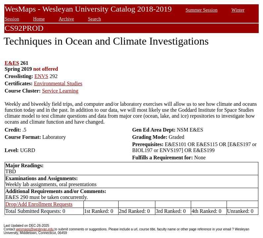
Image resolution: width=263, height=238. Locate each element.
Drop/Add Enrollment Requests (39, 204)
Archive (66, 18)
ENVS (41, 76)
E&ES (12, 63)
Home (39, 18)
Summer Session (201, 10)
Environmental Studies (58, 83)
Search (94, 18)
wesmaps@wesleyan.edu (35, 229)
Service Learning (60, 91)
